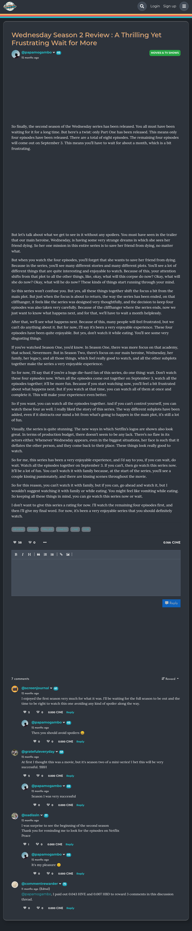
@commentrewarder (41, 884)
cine (75, 529)
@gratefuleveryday (39, 752)
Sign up (169, 6)
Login (155, 6)
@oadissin (32, 815)
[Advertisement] (96, 91)
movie (33, 529)
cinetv (62, 529)
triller (47, 529)
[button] (183, 6)
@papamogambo (38, 52)
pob (86, 529)
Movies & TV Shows (165, 52)
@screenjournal (36, 688)
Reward (169, 678)
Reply (171, 603)
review (18, 529)
